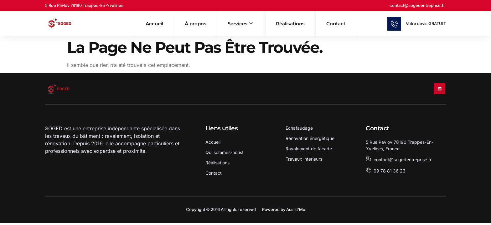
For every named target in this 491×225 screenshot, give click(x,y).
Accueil (142, 23)
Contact (347, 23)
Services (239, 23)
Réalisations (296, 23)
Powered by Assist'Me (283, 210)
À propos (189, 23)
